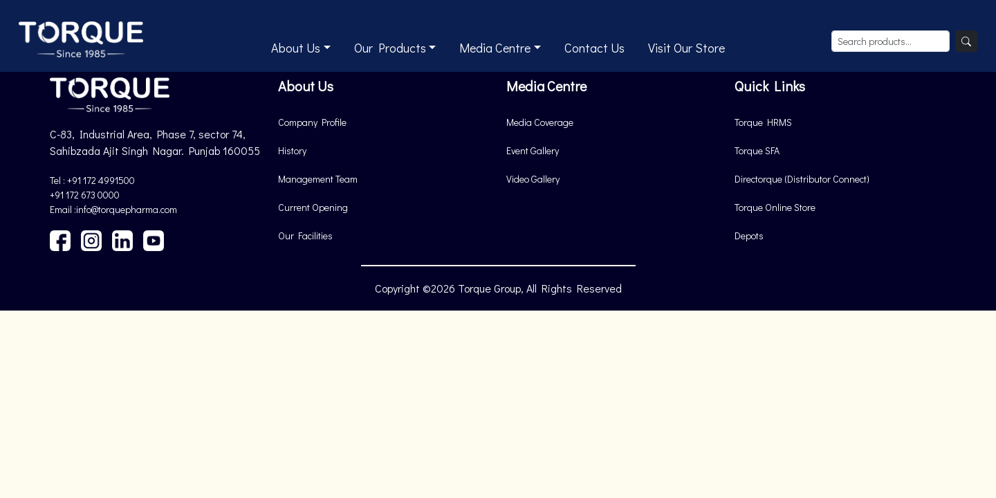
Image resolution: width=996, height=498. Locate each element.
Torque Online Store (775, 207)
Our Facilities (305, 235)
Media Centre (495, 47)
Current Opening (313, 207)
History (292, 150)
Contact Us (594, 47)
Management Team (318, 178)
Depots (749, 235)
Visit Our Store (686, 47)
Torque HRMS (763, 122)
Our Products (390, 47)
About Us (295, 47)
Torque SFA (757, 150)
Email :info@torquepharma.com (113, 209)
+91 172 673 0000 (85, 194)
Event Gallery (532, 150)
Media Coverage (539, 122)
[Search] (966, 41)
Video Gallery (533, 178)
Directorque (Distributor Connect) (802, 178)
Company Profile (312, 122)
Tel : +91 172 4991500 (92, 180)
